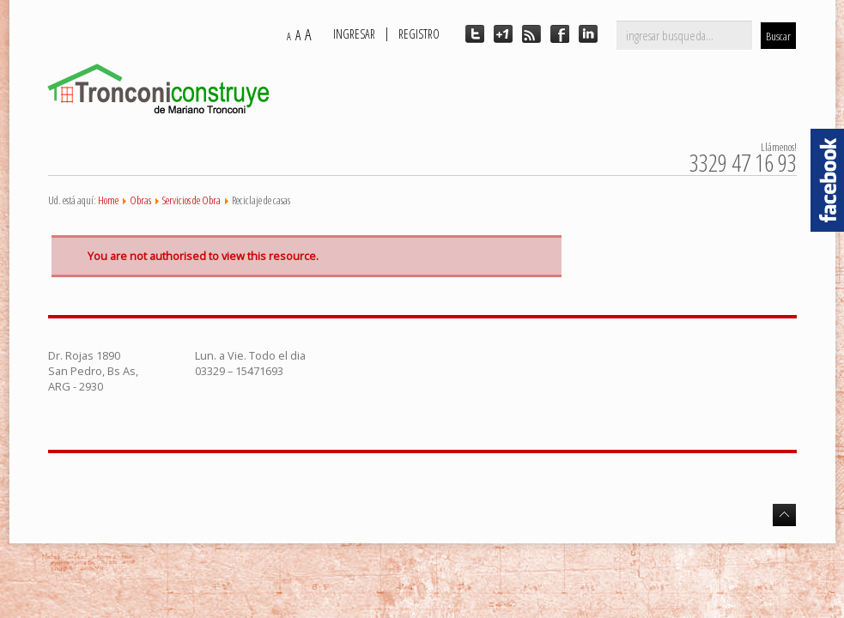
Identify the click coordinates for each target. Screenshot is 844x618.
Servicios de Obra (191, 200)
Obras (140, 200)
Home (108, 200)
